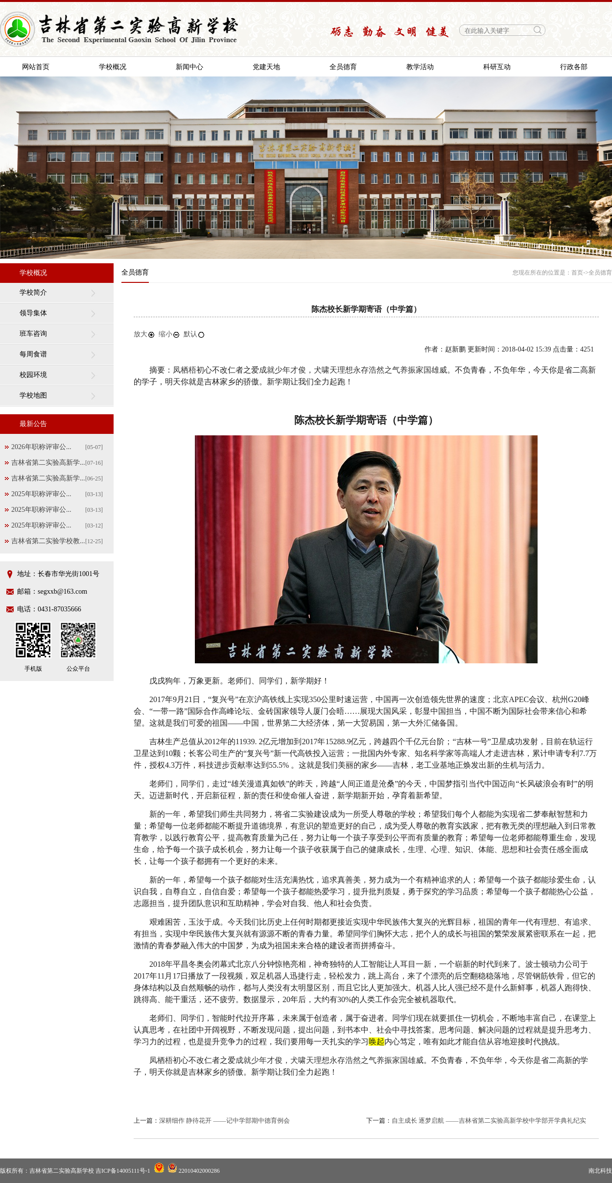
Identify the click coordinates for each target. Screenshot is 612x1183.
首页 (577, 272)
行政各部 (574, 67)
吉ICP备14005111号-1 (122, 1170)
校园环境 (33, 374)
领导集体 (33, 313)
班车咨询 (33, 333)
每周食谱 (33, 354)
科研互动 (497, 67)
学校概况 (112, 67)
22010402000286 (193, 1170)
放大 (144, 334)
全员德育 (343, 67)
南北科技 (600, 1170)
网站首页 (35, 67)
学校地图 (33, 395)
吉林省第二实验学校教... (48, 541)
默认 (194, 334)
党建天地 (266, 67)
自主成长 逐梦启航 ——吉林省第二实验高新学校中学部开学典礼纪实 (489, 1120)
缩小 (169, 334)
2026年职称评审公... (41, 447)
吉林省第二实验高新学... (48, 462)
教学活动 (420, 67)
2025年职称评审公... (41, 494)
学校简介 (33, 292)
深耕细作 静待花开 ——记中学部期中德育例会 (224, 1120)
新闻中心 (189, 67)
